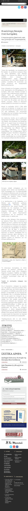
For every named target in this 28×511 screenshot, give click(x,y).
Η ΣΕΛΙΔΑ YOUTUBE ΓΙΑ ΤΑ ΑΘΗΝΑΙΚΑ (22, 7)
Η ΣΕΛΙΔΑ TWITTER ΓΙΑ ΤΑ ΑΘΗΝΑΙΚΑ (19, 7)
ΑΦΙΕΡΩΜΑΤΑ (9, 476)
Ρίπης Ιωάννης (17, 340)
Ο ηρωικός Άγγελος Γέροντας (9, 495)
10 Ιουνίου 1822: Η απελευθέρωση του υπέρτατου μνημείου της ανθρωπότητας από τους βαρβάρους (9, 483)
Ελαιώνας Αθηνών (7, 330)
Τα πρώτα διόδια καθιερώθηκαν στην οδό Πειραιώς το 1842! (9, 490)
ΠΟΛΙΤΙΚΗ (6, 469)
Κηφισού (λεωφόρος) (8, 333)
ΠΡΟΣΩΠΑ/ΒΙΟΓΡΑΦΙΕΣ (7, 471)
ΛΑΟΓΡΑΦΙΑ (7, 465)
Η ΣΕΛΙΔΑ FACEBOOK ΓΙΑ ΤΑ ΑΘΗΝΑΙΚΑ (25, 7)
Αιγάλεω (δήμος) (6, 327)
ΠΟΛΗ (5, 456)
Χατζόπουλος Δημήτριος (9, 343)
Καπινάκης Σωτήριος (15, 332)
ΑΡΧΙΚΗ (8, 451)
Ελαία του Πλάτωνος (7, 329)
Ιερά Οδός (4, 332)
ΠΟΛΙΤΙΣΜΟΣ (7, 458)
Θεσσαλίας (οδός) (19, 330)
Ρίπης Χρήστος (6, 341)
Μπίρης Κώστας (6, 335)
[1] (9, 204)
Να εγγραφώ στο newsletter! (8, 401)
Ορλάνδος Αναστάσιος (8, 336)
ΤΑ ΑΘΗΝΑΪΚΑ (14, 13)
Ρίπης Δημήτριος (6, 340)
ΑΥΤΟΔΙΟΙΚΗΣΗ (8, 460)
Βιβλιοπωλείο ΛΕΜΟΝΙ (18, 458)
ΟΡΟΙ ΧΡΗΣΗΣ (17, 485)
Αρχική (3, 23)
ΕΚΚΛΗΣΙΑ (7, 462)
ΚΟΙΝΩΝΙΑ (7, 463)
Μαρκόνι (18, 333)
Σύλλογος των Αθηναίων (18, 461)
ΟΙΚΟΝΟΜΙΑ (7, 467)
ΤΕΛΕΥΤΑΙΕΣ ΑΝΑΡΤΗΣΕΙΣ (11, 23)
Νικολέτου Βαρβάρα (18, 335)
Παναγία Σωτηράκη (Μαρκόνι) (10, 338)
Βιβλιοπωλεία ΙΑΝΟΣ (18, 455)
